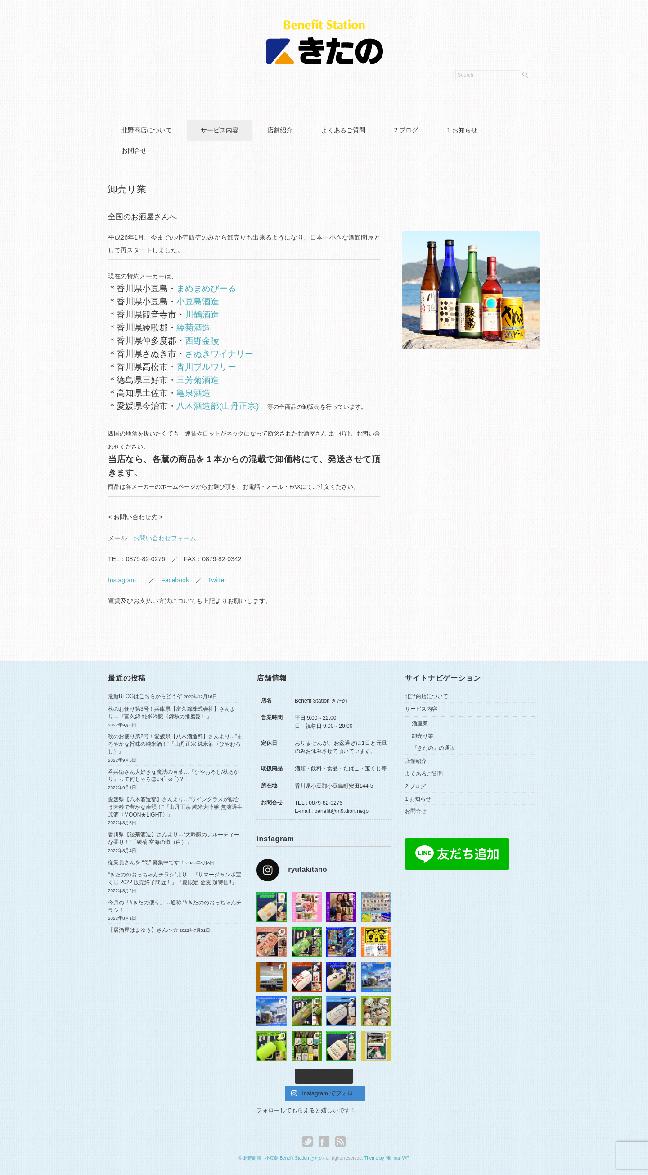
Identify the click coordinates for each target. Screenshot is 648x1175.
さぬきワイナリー (219, 353)
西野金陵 (202, 340)
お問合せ (134, 150)
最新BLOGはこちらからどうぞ (145, 696)
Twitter (217, 580)
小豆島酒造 (197, 301)
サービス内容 (219, 130)
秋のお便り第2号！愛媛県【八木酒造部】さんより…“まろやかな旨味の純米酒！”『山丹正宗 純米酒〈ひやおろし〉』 (175, 744)
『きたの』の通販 (433, 748)
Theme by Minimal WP (387, 1158)
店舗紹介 (279, 130)
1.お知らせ (462, 130)
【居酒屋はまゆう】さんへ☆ (143, 930)
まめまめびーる (206, 288)
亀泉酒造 (193, 393)
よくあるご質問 (343, 130)
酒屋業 (420, 723)
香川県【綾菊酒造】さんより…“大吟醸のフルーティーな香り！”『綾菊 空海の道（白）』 (173, 838)
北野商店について (147, 130)
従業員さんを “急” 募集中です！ (146, 862)
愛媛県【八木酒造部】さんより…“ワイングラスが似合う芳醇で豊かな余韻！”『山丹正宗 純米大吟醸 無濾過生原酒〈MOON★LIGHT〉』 (175, 807)
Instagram (125, 580)
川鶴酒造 (202, 314)
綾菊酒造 (193, 327)
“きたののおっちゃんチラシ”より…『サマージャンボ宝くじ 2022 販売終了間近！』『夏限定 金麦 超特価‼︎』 (174, 878)
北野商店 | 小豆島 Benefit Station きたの (283, 1158)
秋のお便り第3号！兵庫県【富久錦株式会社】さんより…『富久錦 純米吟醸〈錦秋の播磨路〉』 (171, 713)
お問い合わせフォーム (164, 538)
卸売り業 (422, 736)
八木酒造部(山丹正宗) (217, 406)
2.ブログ (406, 130)
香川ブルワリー (206, 367)
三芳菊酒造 (197, 380)
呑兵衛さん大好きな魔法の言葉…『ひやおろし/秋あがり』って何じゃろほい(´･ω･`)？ (173, 776)
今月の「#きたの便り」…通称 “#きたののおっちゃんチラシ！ (175, 906)
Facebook (175, 580)
